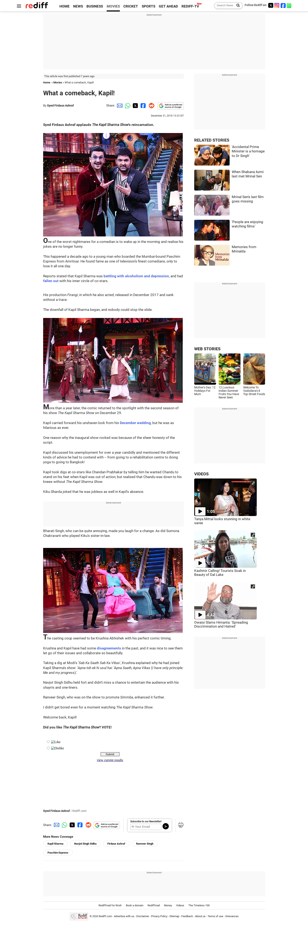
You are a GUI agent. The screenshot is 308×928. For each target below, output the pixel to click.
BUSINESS (94, 6)
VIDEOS (201, 474)
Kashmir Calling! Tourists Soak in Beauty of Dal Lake (220, 573)
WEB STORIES (207, 349)
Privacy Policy (159, 916)
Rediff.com (105, 916)
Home (46, 82)
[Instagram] (277, 5)
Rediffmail (154, 905)
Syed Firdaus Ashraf (60, 105)
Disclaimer (142, 916)
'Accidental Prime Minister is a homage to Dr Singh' (248, 151)
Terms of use (215, 916)
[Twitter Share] (135, 105)
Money (168, 905)
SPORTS (148, 6)
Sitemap (174, 916)
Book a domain (134, 905)
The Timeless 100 (199, 905)
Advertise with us (124, 916)
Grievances (232, 916)
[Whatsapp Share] (127, 105)
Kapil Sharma (55, 843)
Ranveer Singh (144, 843)
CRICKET (130, 6)
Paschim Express (58, 852)
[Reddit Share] (151, 105)
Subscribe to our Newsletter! (146, 821)
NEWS (78, 6)
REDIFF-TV (190, 6)
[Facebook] (283, 5)
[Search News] (237, 5)
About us (200, 916)
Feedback (187, 916)
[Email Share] (119, 105)
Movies (57, 82)
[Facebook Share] (143, 105)
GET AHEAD (168, 6)
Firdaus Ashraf (116, 843)
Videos (180, 905)
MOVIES (113, 6)
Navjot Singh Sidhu (85, 843)
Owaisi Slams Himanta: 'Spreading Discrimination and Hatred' (221, 624)
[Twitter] (271, 5)
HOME (64, 6)
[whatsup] (289, 5)
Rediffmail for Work (110, 905)
